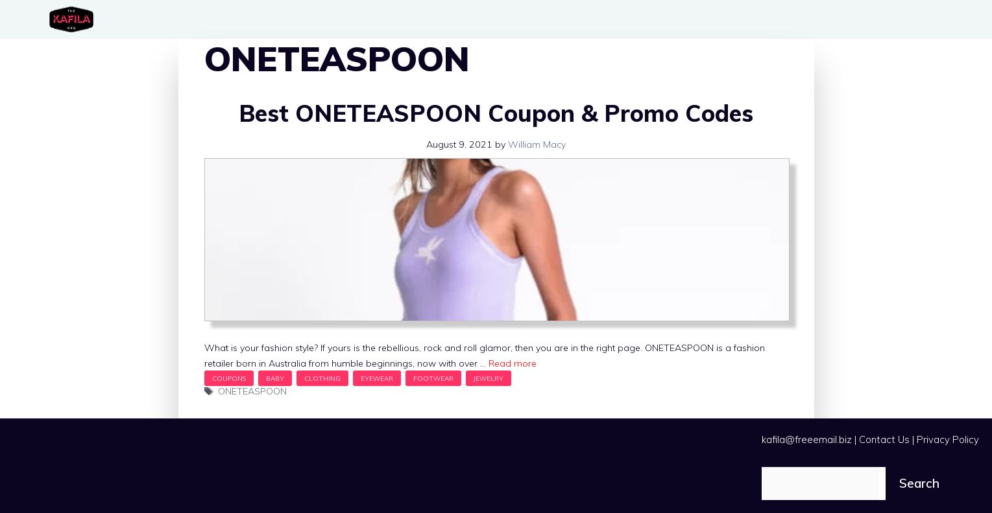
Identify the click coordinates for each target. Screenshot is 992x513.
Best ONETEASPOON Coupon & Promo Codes (496, 113)
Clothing (322, 378)
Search (919, 483)
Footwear (433, 378)
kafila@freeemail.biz (807, 439)
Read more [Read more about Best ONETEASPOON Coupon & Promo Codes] (513, 363)
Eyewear (377, 378)
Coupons (229, 378)
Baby (275, 378)
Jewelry (488, 378)
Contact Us (884, 439)
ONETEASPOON (252, 391)
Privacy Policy (948, 439)
